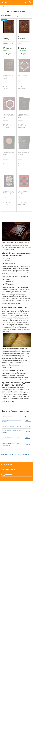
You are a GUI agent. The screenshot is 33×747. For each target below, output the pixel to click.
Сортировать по (6, 15)
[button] (25, 2)
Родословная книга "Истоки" (8, 153)
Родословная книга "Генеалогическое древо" (23, 115)
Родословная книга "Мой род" (23, 192)
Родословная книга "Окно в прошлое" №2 (10, 444)
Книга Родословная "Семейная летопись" (8, 38)
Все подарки (7, 7)
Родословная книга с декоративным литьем (8, 77)
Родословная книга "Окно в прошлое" (23, 76)
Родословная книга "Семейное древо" (8, 192)
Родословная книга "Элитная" (23, 153)
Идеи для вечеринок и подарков (15, 454)
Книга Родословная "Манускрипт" (12, 426)
